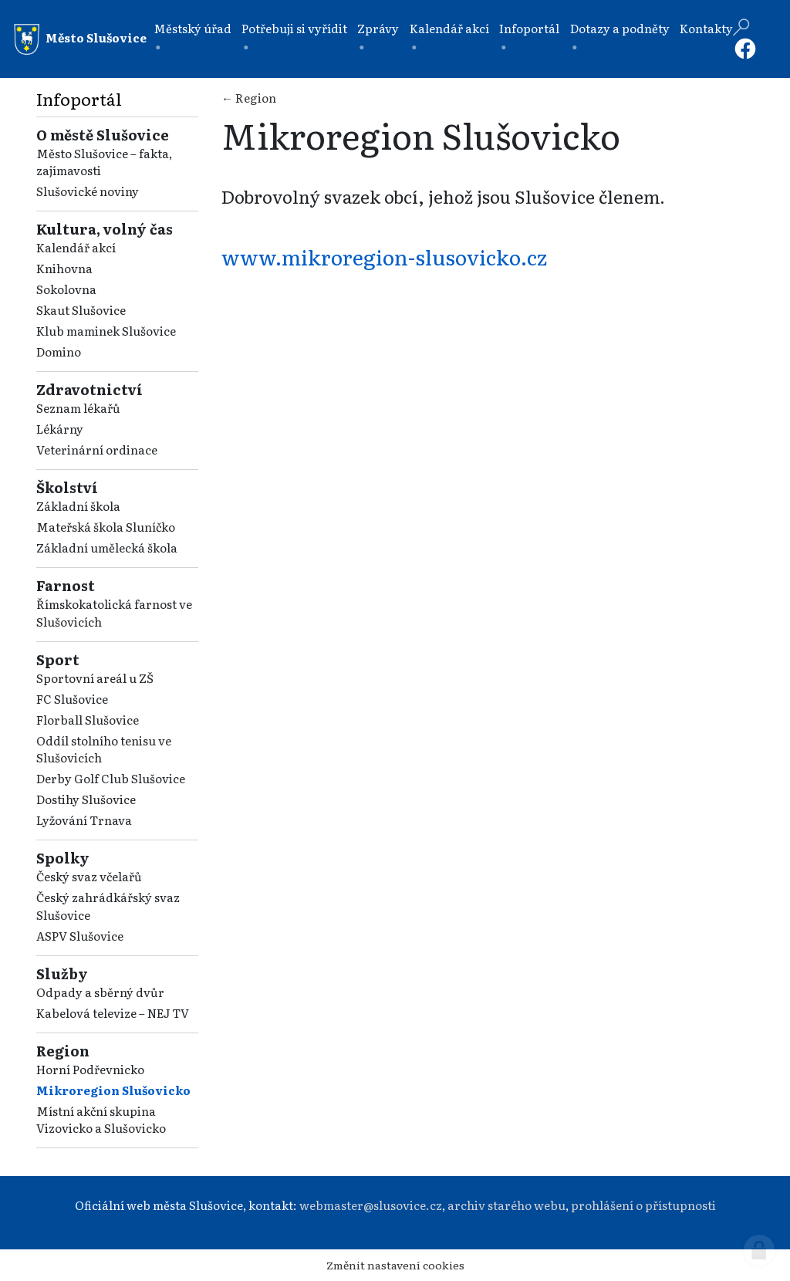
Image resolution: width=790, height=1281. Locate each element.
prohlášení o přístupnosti (643, 1205)
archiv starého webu (506, 1205)
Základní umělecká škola (106, 547)
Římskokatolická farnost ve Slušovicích (114, 612)
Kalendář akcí (449, 28)
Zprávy (378, 28)
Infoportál (529, 28)
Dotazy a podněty (620, 28)
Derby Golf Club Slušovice (110, 778)
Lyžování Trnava (84, 820)
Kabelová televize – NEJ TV (112, 1013)
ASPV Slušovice (79, 936)
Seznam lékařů (78, 408)
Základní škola (78, 506)
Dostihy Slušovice (86, 799)
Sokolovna (66, 289)
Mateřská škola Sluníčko (105, 527)
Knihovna (64, 268)
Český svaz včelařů (89, 876)
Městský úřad (192, 28)
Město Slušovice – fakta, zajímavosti (104, 162)
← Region (248, 97)
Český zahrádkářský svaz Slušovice (108, 906)
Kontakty (706, 28)
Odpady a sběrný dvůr (100, 992)
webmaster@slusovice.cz (370, 1205)
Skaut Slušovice (81, 310)
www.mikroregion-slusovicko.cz (384, 256)
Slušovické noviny (87, 191)
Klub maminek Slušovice (106, 331)
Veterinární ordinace (96, 449)
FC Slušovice (72, 699)
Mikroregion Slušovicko (113, 1090)
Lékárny (59, 429)
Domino (58, 351)
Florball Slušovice (87, 719)
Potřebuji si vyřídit (294, 28)
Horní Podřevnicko (90, 1069)
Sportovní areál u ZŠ (95, 678)
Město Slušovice (80, 39)
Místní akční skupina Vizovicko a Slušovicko (101, 1119)
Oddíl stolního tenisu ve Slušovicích (103, 749)
